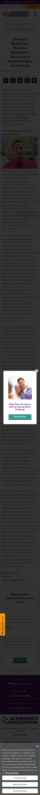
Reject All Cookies (20, 784)
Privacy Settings (20, 778)
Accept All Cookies (20, 791)
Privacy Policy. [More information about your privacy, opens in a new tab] (12, 773)
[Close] (37, 746)
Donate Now (20, 416)
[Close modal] (36, 370)
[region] (20, 769)
